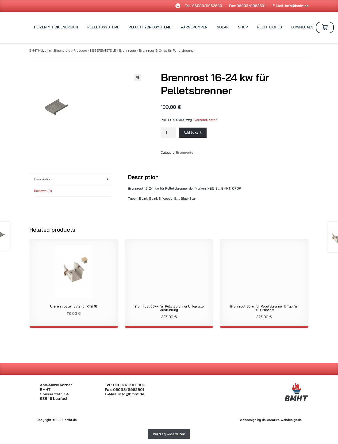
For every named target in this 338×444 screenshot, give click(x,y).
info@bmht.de (297, 6)
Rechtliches (269, 27)
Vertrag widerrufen (169, 434)
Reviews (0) (43, 191)
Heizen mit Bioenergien (56, 27)
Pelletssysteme (103, 27)
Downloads (302, 27)
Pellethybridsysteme (150, 27)
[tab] (72, 179)
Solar (223, 27)
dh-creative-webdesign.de (282, 420)
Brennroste (184, 152)
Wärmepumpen (194, 27)
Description (43, 179)
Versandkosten (205, 120)
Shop (243, 27)
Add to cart (193, 132)
